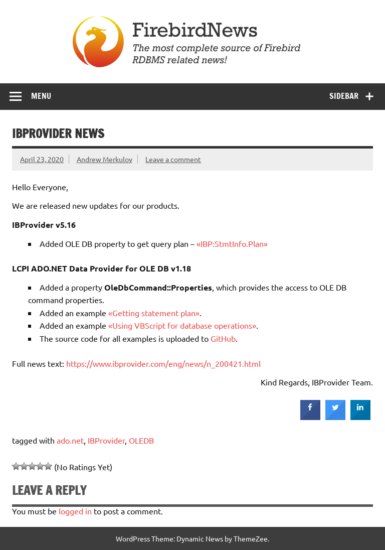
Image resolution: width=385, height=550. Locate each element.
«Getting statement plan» (154, 313)
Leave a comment (173, 159)
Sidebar (343, 95)
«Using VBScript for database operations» (182, 325)
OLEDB (141, 440)
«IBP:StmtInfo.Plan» (232, 243)
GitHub (223, 338)
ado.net (70, 440)
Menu (41, 95)
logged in (75, 511)
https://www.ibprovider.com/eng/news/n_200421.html (163, 363)
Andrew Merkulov (104, 159)
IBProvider (106, 440)
